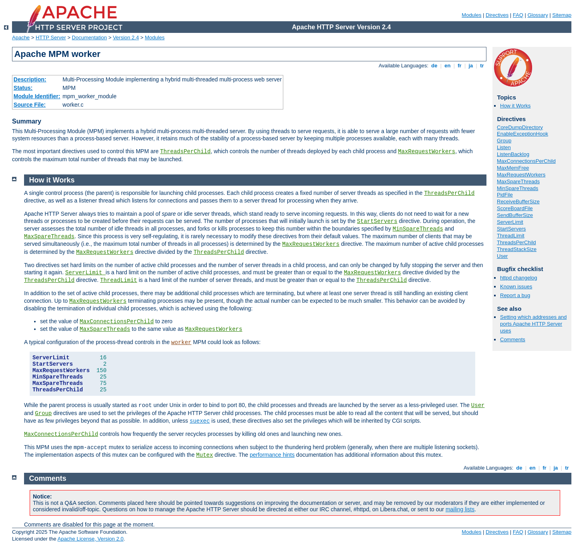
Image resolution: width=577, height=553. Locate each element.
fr (459, 66)
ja (470, 66)
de (434, 66)
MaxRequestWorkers (426, 151)
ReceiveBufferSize (518, 202)
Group (504, 141)
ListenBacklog (513, 154)
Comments (512, 339)
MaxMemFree (513, 168)
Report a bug (515, 295)
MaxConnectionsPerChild (526, 161)
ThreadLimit (511, 236)
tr (482, 66)
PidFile (505, 195)
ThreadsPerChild (185, 151)
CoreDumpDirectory (520, 127)
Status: (23, 88)
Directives (497, 15)
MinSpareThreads (517, 188)
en (447, 66)
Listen (504, 147)
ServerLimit (510, 222)
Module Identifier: (37, 96)
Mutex (204, 455)
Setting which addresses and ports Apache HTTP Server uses (533, 324)
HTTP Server (51, 37)
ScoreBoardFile (515, 208)
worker (181, 342)
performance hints (272, 455)
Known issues (516, 287)
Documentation (89, 37)
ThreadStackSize (517, 249)
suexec (200, 421)
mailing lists (460, 509)
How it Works (515, 106)
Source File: (30, 104)
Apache (21, 37)
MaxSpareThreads (518, 181)
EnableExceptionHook (522, 134)
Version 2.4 (126, 37)
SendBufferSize (515, 215)
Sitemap (561, 15)
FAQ (518, 15)
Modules (471, 15)
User (502, 256)
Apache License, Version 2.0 (90, 539)
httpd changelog (518, 278)
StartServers (511, 229)
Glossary (537, 15)
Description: (30, 79)
